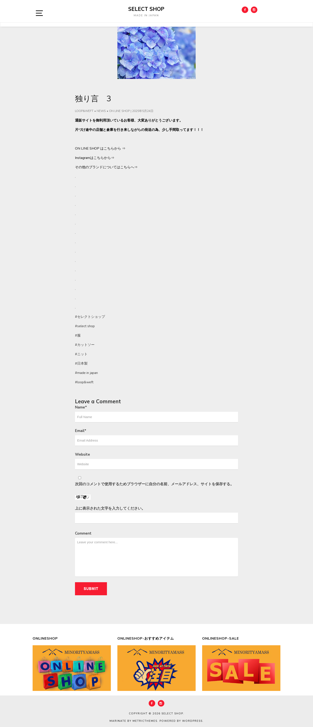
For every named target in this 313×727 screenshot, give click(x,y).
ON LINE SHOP (119, 111)
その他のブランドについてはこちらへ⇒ (106, 167)
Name (81, 407)
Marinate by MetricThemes (133, 721)
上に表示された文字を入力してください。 (110, 508)
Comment (83, 533)
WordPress (192, 721)
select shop (146, 9)
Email (80, 430)
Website (82, 454)
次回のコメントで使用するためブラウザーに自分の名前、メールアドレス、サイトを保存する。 (154, 484)
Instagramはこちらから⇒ (94, 157)
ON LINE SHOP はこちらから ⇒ (100, 148)
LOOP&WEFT (84, 111)
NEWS (101, 111)
